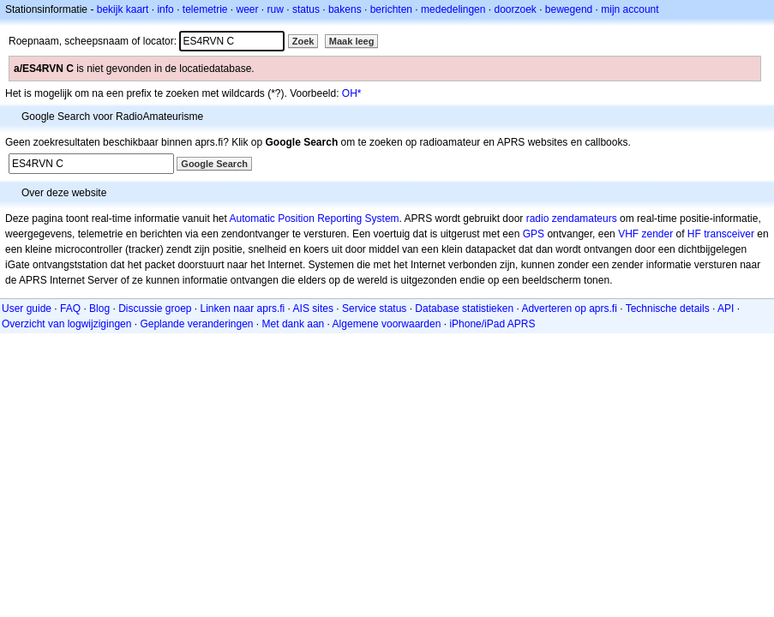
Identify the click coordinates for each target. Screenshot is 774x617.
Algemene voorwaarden (387, 324)
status (306, 9)
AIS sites (313, 308)
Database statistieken (464, 308)
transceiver (729, 234)
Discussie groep (154, 308)
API (725, 308)
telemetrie (205, 9)
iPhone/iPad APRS (492, 324)
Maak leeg (352, 41)
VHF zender (645, 234)
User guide (26, 308)
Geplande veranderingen (196, 324)
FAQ (70, 308)
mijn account (629, 9)
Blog (99, 308)
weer (248, 9)
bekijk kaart (123, 9)
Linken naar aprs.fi (243, 308)
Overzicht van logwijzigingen (66, 324)
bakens (345, 9)
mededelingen (453, 9)
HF (694, 234)
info (165, 9)
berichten (391, 9)
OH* (352, 93)
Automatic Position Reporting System (314, 219)
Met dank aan (293, 324)
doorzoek (515, 9)
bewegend (568, 9)
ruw (275, 9)
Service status (374, 308)
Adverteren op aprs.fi (568, 308)
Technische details (668, 308)
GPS (533, 234)
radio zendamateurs (571, 219)
